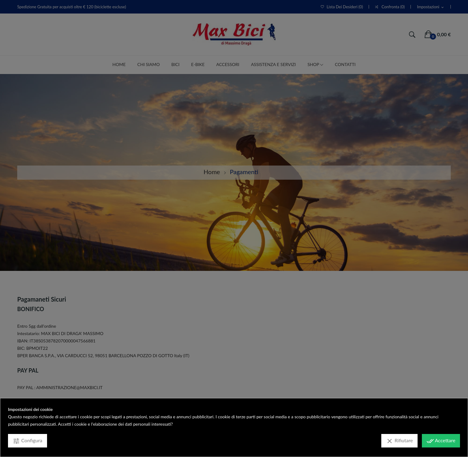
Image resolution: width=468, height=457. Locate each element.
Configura (27, 441)
